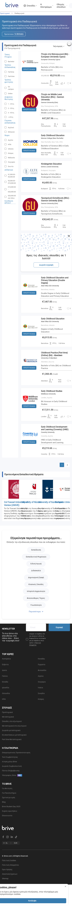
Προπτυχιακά (5, 13)
